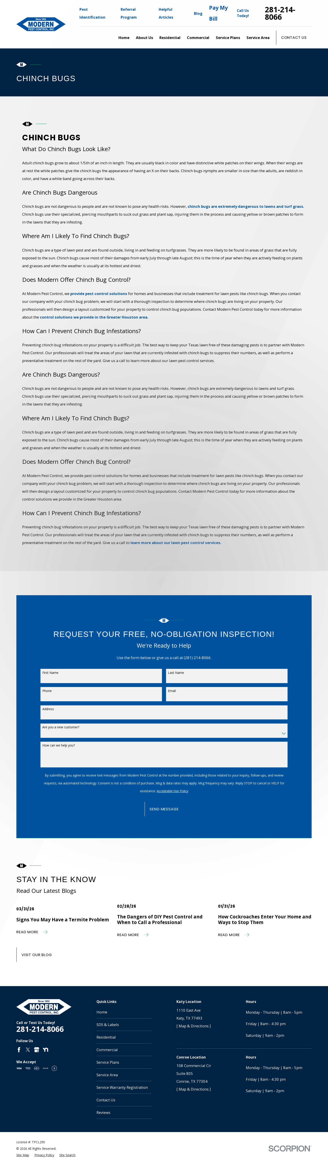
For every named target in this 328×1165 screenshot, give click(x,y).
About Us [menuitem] (144, 37)
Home (101, 1012)
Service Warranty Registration (122, 1087)
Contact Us (294, 37)
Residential (106, 1037)
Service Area (107, 1074)
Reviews (103, 1112)
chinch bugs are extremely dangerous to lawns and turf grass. (246, 206)
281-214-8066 (280, 13)
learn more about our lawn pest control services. (176, 542)
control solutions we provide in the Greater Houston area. (94, 317)
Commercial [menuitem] (198, 37)
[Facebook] (18, 1049)
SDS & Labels (107, 1024)
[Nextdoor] (45, 1049)
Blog (198, 13)
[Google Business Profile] (36, 1049)
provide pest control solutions (98, 293)
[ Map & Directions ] (193, 1025)
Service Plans (107, 1062)
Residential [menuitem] (169, 37)
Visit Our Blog (36, 954)
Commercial (107, 1049)
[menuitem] (22, 1155)
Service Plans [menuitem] (228, 37)
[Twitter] (27, 1049)
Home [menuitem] (123, 37)
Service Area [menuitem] (258, 37)
